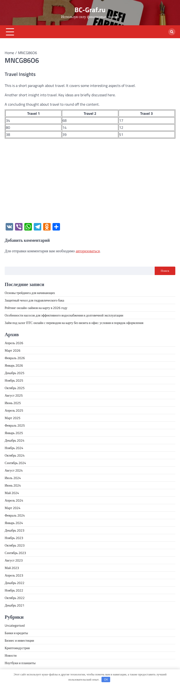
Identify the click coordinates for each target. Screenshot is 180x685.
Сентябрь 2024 (15, 462)
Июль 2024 (13, 477)
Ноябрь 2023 (14, 537)
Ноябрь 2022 (14, 590)
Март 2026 (12, 350)
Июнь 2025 (13, 402)
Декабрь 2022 (14, 582)
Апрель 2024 (14, 500)
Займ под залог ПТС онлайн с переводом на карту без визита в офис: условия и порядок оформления (74, 322)
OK (106, 679)
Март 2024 (12, 507)
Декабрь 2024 (14, 440)
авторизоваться (88, 251)
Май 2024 (12, 492)
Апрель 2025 (14, 410)
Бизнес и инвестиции (19, 640)
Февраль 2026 (15, 357)
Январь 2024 (14, 522)
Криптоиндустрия (17, 647)
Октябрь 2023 (15, 545)
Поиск (165, 270)
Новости (11, 655)
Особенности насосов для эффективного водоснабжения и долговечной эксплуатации (64, 315)
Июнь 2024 (13, 485)
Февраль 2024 (15, 515)
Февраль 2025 (15, 425)
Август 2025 (14, 395)
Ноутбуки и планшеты (20, 662)
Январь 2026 (14, 365)
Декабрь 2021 (14, 605)
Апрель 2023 (14, 575)
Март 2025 (12, 417)
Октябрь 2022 (15, 597)
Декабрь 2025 (14, 372)
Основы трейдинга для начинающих (30, 292)
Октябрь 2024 (15, 455)
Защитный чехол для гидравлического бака (34, 300)
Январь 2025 (14, 432)
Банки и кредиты (16, 632)
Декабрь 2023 (14, 530)
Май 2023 (12, 567)
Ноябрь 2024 (14, 447)
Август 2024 (14, 470)
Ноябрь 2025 (14, 380)
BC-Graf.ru (90, 10)
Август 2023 (14, 560)
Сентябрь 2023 (15, 552)
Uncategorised (15, 625)
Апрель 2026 (14, 342)
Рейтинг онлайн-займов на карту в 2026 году (36, 307)
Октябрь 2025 (15, 387)
